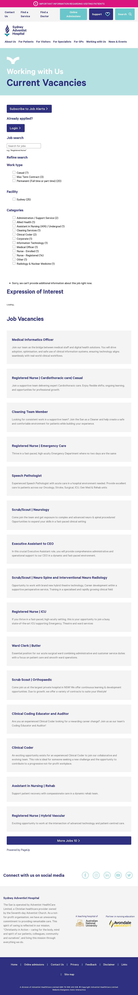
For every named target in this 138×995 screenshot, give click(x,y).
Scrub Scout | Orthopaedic (32, 679)
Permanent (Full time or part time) (39, 180)
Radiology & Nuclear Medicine (36, 263)
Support (101, 14)
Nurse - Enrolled (28, 251)
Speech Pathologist (27, 475)
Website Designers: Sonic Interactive (69, 989)
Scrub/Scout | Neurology (30, 509)
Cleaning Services (28, 230)
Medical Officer (27, 246)
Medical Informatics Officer (33, 339)
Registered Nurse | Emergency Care (39, 445)
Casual (22, 172)
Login (14, 128)
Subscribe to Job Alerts (27, 109)
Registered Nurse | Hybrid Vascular (38, 815)
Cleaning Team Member (30, 412)
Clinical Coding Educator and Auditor (40, 713)
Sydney (24, 199)
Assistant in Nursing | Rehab (33, 785)
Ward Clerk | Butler (26, 645)
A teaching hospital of (86, 921)
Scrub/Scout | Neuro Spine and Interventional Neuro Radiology (59, 577)
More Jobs (67, 840)
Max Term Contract (30, 176)
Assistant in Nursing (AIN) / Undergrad (41, 226)
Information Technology (32, 242)
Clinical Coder (27, 234)
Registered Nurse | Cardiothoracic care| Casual (47, 378)
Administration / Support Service (37, 217)
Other (22, 259)
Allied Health (26, 221)
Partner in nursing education (120, 921)
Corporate (24, 238)
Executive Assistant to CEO (33, 543)
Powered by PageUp (18, 849)
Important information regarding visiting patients (72, 3)
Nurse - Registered (30, 255)
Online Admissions (73, 14)
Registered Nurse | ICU (29, 611)
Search (122, 14)
